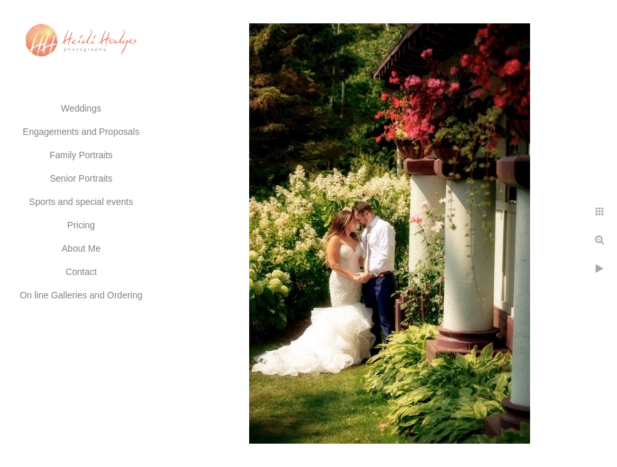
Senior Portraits (81, 178)
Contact (81, 272)
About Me (81, 248)
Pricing (81, 225)
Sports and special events (81, 202)
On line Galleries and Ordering (80, 295)
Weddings (81, 108)
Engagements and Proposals (81, 131)
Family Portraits (80, 155)
